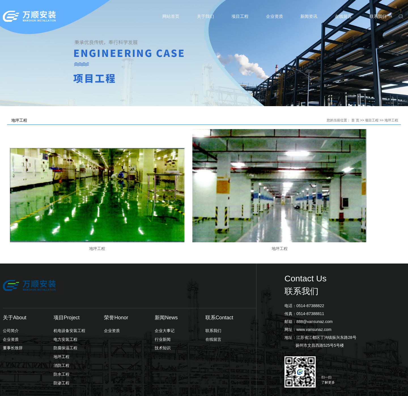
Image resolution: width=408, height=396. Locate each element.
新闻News (166, 285)
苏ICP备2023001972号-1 (143, 386)
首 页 (355, 120)
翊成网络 (397, 386)
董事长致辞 (13, 315)
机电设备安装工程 (69, 298)
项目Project (67, 285)
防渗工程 (61, 350)
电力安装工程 (65, 306)
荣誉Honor (116, 285)
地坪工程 (391, 120)
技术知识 (163, 315)
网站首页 (170, 16)
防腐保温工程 (65, 315)
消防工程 (61, 333)
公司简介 (11, 298)
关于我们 (205, 16)
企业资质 (274, 16)
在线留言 (343, 16)
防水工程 (61, 341)
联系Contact (219, 285)
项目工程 (239, 16)
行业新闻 (163, 306)
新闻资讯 (308, 16)
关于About (14, 285)
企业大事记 (165, 298)
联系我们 (377, 16)
